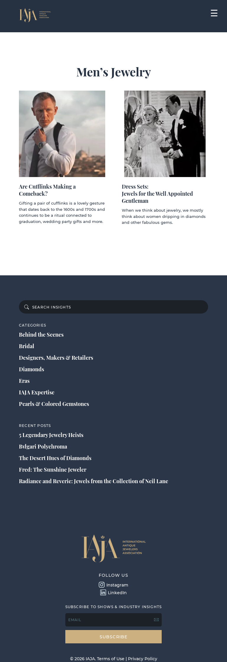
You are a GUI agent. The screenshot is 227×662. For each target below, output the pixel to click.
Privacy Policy (142, 658)
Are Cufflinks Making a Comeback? (47, 190)
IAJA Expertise (36, 392)
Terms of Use (110, 658)
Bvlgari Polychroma (43, 446)
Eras (24, 380)
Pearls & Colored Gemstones (54, 403)
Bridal (26, 346)
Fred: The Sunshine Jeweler (52, 469)
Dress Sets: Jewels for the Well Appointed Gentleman (157, 193)
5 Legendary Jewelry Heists (51, 434)
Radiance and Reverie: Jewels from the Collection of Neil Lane (93, 481)
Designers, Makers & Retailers (56, 357)
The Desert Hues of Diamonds (55, 458)
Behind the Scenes (41, 334)
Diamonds (31, 369)
